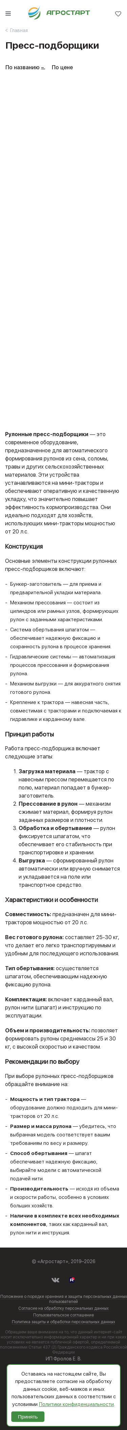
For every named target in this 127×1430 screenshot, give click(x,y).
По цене (62, 67)
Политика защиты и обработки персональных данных (63, 1322)
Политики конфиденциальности (76, 1404)
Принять (28, 1417)
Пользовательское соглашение (63, 1315)
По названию (22, 67)
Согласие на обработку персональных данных (63, 1308)
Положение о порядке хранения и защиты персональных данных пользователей (63, 1299)
